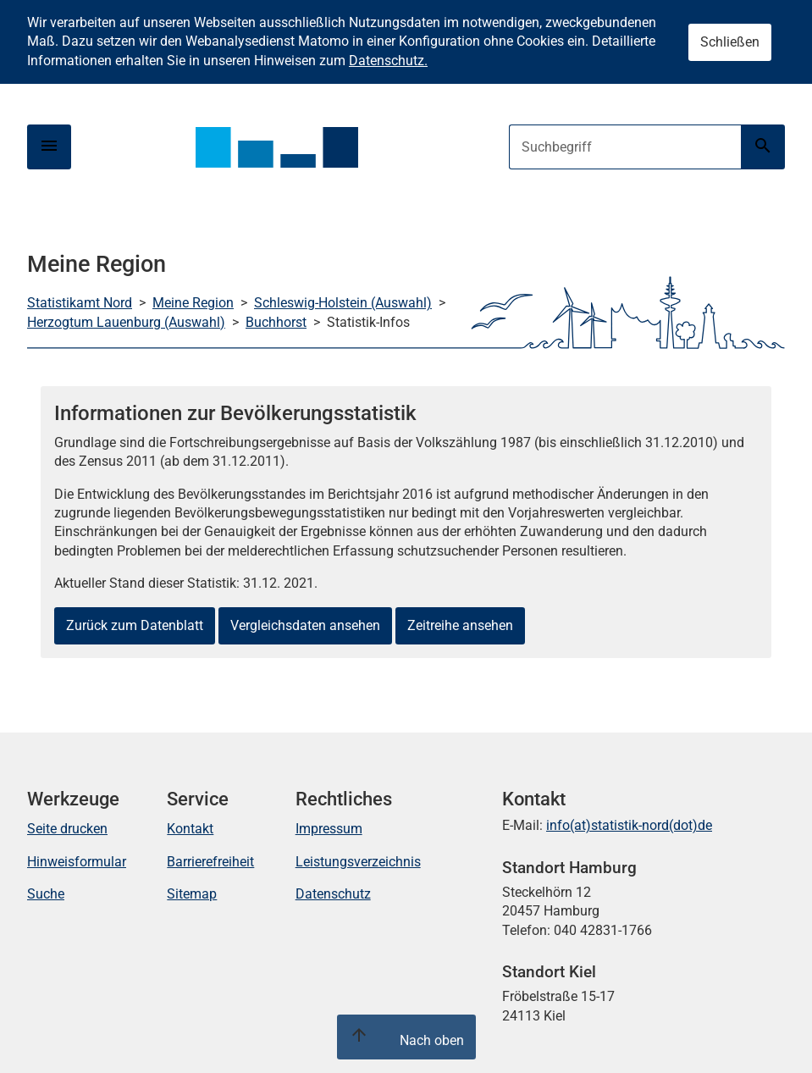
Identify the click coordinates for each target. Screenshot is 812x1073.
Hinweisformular (76, 862)
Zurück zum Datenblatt (134, 625)
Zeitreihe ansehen (460, 625)
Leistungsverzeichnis (358, 862)
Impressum (329, 829)
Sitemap (192, 894)
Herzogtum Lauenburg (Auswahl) (126, 322)
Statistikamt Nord (79, 303)
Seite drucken (67, 829)
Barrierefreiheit (210, 862)
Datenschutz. (388, 61)
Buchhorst (276, 322)
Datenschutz (333, 894)
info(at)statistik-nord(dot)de (629, 825)
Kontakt (190, 829)
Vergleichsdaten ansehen (305, 625)
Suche (45, 894)
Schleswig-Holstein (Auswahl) (343, 303)
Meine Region (193, 303)
